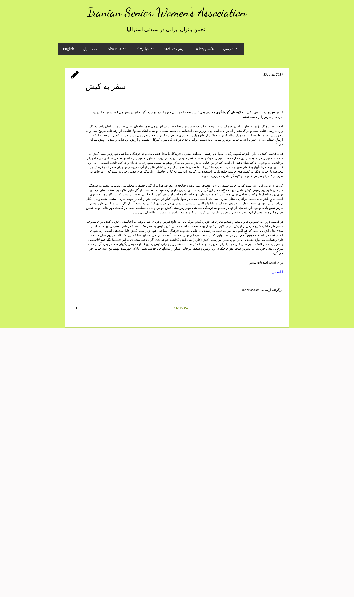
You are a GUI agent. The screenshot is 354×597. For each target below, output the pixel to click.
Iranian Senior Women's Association (166, 12)
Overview (181, 308)
